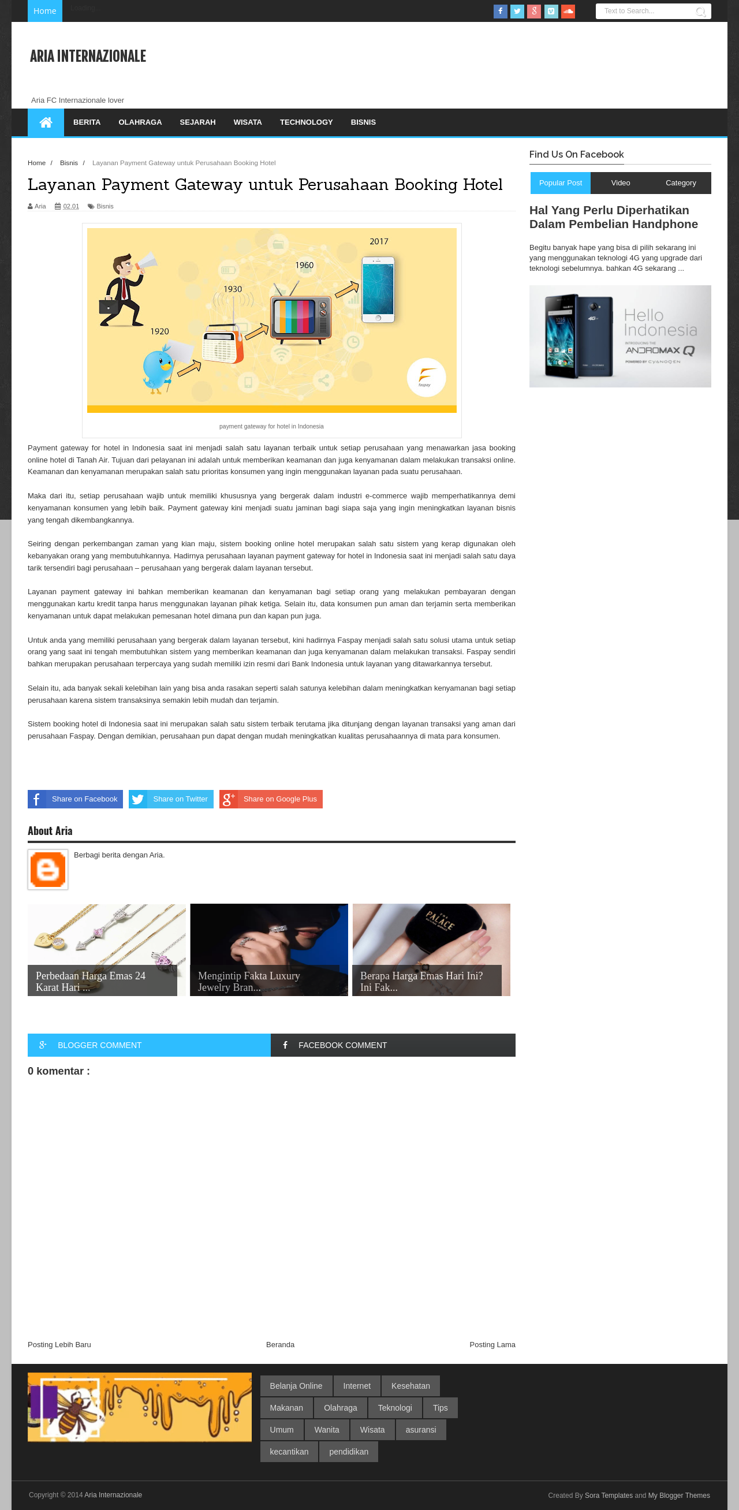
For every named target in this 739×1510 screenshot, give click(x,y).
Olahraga (140, 122)
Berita (86, 122)
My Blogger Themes (679, 1496)
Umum (282, 1429)
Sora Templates (609, 1496)
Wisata (248, 122)
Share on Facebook (72, 799)
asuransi (421, 1429)
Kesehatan (410, 1385)
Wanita (327, 1429)
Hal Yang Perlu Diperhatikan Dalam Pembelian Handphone (613, 216)
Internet (357, 1385)
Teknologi (395, 1407)
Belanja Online (296, 1385)
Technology (306, 122)
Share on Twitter (168, 799)
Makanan (287, 1407)
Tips (440, 1407)
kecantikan (289, 1451)
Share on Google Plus (268, 799)
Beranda (280, 1344)
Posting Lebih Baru (59, 1344)
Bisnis (363, 122)
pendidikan (348, 1451)
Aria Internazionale (87, 56)
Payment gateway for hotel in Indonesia (96, 447)
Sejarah (198, 122)
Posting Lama (493, 1344)
